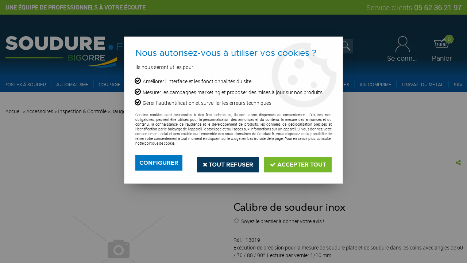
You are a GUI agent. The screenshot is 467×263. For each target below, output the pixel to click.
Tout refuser (227, 163)
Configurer (158, 163)
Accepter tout (298, 163)
